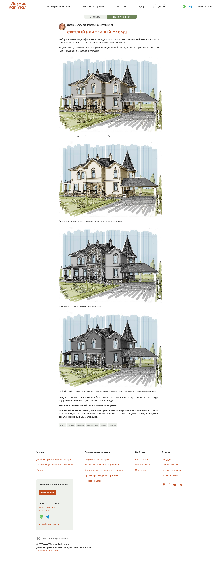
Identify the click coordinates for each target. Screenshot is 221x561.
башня (113, 425)
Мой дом (121, 6)
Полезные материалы (93, 6)
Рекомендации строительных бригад (54, 464)
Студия (158, 6)
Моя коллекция (142, 464)
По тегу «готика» (121, 17)
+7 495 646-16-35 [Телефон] (203, 6)
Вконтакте (175, 485)
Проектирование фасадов (59, 6)
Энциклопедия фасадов (97, 459)
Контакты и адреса (171, 470)
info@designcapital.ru (49, 524)
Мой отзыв (140, 470)
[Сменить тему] (52, 539)
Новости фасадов (94, 481)
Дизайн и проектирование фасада (53, 459)
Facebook (169, 485)
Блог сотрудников (171, 464)
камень (80, 425)
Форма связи (47, 492)
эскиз (103, 425)
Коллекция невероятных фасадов (102, 464)
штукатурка (92, 425)
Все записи (95, 17)
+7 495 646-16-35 (47, 507)
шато (62, 425)
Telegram (181, 485)
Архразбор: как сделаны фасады (101, 475)
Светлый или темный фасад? (97, 32)
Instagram (164, 485)
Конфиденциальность (47, 550)
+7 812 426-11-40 (47, 511)
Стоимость (41, 470)
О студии (166, 459)
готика (71, 425)
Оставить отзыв (170, 475)
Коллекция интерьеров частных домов (104, 470)
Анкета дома (141, 459)
